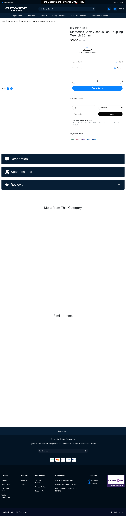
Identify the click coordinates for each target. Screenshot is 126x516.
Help (122, 2)
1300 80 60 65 (7, 2)
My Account (5, 481)
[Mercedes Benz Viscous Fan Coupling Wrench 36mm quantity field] (97, 81)
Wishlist (115, 2)
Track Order (5, 485)
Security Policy (40, 491)
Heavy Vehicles (59, 16)
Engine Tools (18, 16)
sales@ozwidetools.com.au (65, 485)
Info (87, 48)
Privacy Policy (40, 487)
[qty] (84, 107)
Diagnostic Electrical (79, 16)
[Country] (110, 107)
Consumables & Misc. (101, 16)
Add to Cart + (97, 88)
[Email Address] (63, 451)
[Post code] (84, 114)
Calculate (110, 114)
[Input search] (66, 9)
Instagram (93, 483)
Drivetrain (32, 16)
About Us (24, 481)
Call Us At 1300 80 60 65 (64, 481)
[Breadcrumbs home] (3, 21)
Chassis (44, 16)
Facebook (93, 481)
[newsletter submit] (85, 451)
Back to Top (63, 431)
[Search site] (93, 9)
